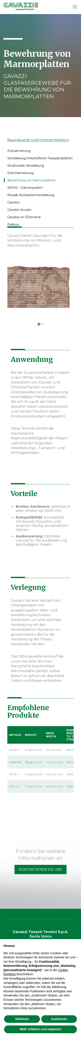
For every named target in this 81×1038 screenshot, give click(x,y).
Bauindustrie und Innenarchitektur (38, 140)
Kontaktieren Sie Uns (40, 869)
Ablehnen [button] (22, 1019)
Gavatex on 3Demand (23, 217)
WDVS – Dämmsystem (25, 188)
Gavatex (13, 202)
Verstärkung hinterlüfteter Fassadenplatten (40, 158)
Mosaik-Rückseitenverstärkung (30, 195)
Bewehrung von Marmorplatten (31, 180)
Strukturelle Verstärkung (25, 166)
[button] (75, 6)
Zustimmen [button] (59, 1019)
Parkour (13, 224)
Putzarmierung (18, 151)
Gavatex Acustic (19, 210)
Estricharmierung (20, 173)
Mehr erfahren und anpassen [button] (40, 1029)
